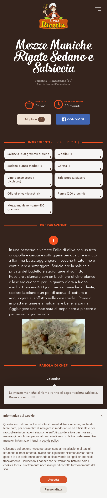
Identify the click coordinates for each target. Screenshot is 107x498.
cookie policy (50, 440)
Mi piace (35, 119)
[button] (101, 415)
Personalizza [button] (53, 489)
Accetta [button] (53, 479)
